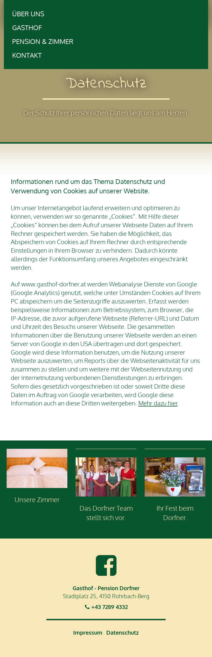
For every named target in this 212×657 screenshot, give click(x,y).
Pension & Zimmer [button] (42, 41)
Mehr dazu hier (157, 403)
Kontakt (27, 55)
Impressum (87, 632)
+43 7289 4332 (109, 606)
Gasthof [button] (27, 27)
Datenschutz (122, 632)
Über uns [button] (28, 13)
